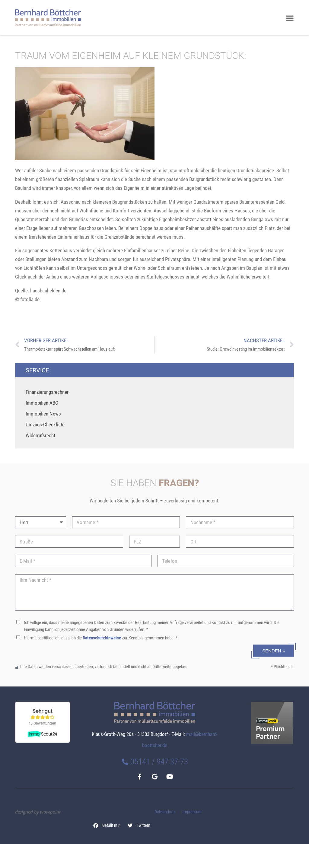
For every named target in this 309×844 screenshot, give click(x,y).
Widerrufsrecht (40, 435)
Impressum (192, 811)
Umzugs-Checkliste (45, 425)
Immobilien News (43, 414)
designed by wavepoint (38, 812)
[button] (106, 825)
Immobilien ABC (42, 403)
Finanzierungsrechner (47, 392)
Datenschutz (164, 811)
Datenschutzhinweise (102, 638)
